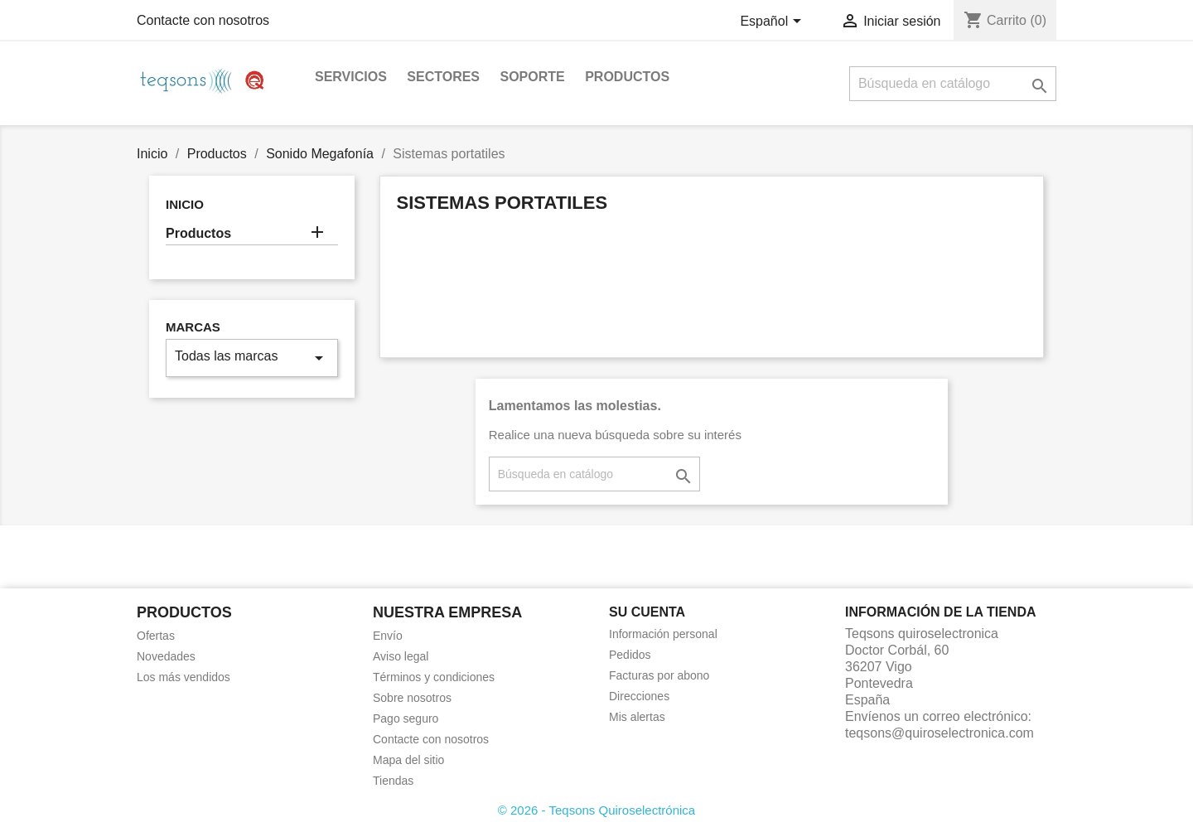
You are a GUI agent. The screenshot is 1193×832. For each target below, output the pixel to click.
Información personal (663, 634)
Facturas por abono (659, 675)
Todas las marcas (252, 358)
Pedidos (630, 654)
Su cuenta (647, 612)
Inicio (185, 204)
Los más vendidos (183, 677)
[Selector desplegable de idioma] (773, 22)
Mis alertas (637, 716)
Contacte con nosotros (203, 20)
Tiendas (393, 780)
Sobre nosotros (412, 697)
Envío (388, 635)
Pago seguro (405, 718)
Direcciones (639, 696)
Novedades (166, 656)
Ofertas (156, 635)
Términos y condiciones (434, 677)
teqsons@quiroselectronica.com (939, 733)
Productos (627, 77)
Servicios (351, 77)
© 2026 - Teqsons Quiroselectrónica (596, 810)
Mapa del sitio (408, 760)
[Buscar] (952, 83)
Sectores (443, 77)
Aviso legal (400, 656)
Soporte (532, 77)
